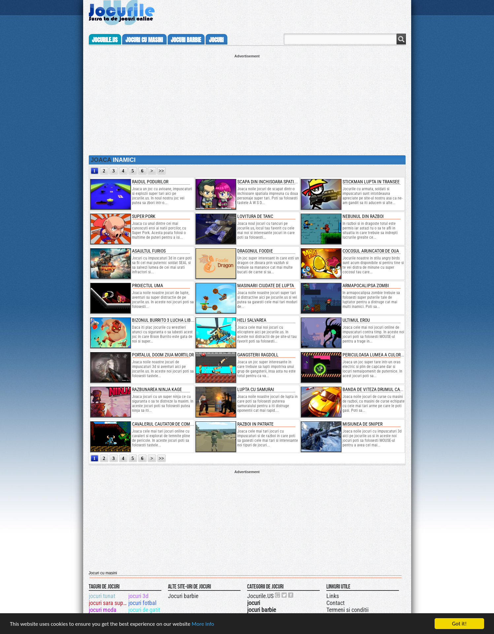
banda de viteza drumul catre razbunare (386, 389)
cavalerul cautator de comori (164, 424)
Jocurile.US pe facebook (291, 595)
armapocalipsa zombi (366, 285)
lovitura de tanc (255, 216)
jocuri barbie (186, 40)
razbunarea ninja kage (157, 389)
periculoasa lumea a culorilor (376, 354)
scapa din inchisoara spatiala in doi (275, 181)
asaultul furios (149, 251)
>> (161, 170)
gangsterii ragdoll (258, 354)
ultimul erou (356, 320)
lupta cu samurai (255, 389)
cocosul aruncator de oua (371, 251)
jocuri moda (102, 609)
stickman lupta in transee (371, 181)
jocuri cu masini (144, 40)
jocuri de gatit (144, 609)
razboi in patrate (255, 424)
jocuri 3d (138, 595)
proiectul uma (147, 285)
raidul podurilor (150, 181)
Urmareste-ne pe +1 (278, 595)
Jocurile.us (105, 40)
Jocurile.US (260, 595)
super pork (143, 216)
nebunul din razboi (363, 216)
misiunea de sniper (362, 424)
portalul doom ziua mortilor (163, 354)
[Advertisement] (247, 104)
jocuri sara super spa (108, 602)
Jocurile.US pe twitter (284, 595)
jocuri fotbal (142, 602)
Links (332, 595)
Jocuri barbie (183, 595)
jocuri (216, 40)
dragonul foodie (255, 251)
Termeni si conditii (347, 609)
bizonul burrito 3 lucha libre (163, 320)
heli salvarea (251, 320)
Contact (335, 602)
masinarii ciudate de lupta (265, 285)
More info (203, 624)
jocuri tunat (102, 595)
